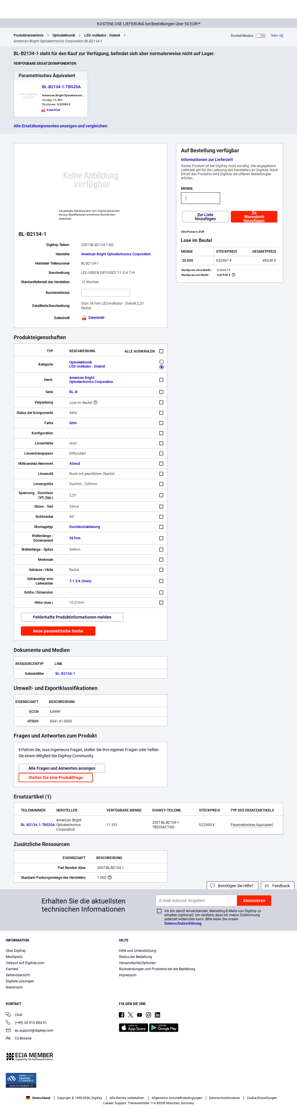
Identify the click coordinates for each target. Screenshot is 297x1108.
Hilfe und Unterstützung (137, 951)
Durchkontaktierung (84, 527)
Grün (73, 423)
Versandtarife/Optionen (137, 963)
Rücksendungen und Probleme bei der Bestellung (157, 969)
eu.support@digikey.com (29, 1031)
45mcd (74, 464)
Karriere (12, 969)
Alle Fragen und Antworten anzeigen (61, 768)
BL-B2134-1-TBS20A (61, 86)
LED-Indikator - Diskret (102, 35)
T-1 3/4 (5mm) (80, 581)
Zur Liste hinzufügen (205, 216)
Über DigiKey (16, 951)
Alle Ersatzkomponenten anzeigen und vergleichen (60, 126)
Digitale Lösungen (20, 981)
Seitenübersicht (18, 975)
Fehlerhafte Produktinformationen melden (72, 617)
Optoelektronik (63, 35)
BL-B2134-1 (65, 674)
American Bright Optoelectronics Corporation (116, 254)
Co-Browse (18, 1039)
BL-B (73, 392)
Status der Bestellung (135, 957)
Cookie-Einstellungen (262, 1098)
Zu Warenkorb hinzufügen (254, 217)
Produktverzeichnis (29, 35)
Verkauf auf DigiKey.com (25, 963)
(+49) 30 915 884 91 (26, 1023)
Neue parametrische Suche (58, 631)
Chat (14, 1015)
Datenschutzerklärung (182, 923)
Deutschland (38, 1098)
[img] (33, 10)
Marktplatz (14, 957)
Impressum (128, 975)
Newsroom (14, 987)
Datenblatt (92, 318)
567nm (74, 538)
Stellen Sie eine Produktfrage (55, 777)
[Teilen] (277, 35)
